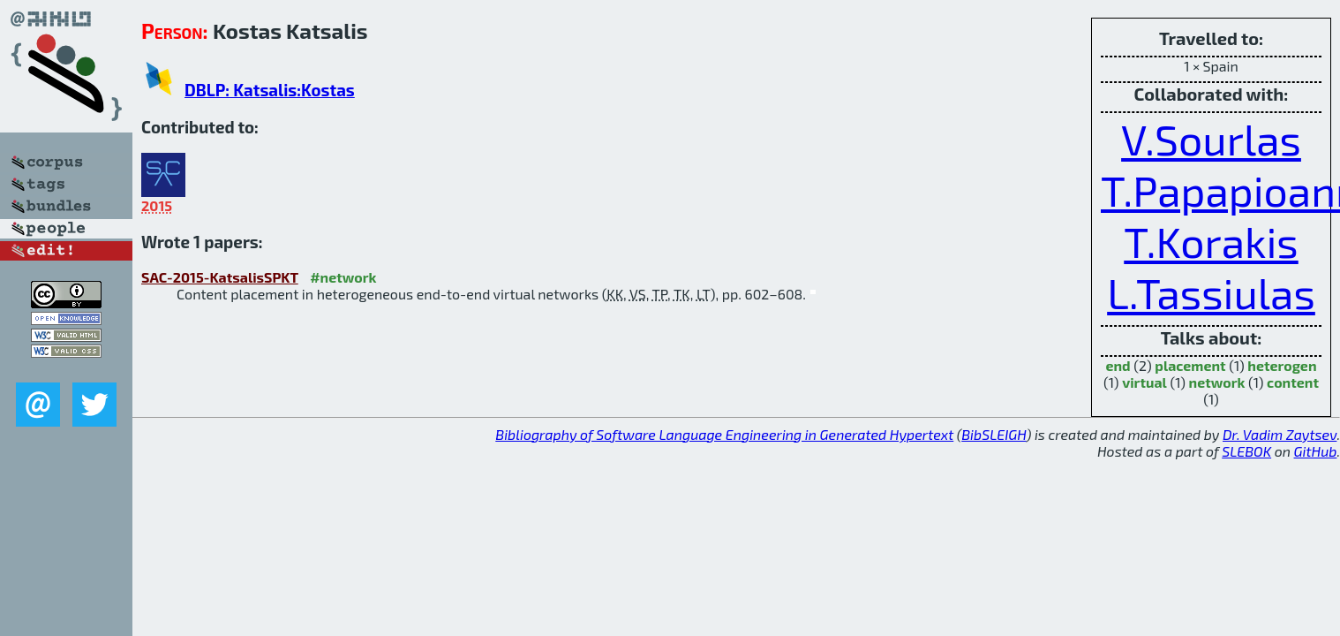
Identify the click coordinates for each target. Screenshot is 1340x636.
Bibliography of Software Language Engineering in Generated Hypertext (724, 434)
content (1293, 382)
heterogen (1281, 365)
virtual (1144, 382)
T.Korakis (1211, 241)
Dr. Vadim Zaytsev (1279, 434)
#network (343, 277)
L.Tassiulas (1211, 292)
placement (1190, 365)
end (1117, 365)
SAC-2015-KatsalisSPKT (219, 277)
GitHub (1315, 451)
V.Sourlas (1211, 138)
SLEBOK (1246, 451)
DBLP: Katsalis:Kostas (269, 90)
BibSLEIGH (993, 434)
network (1217, 382)
